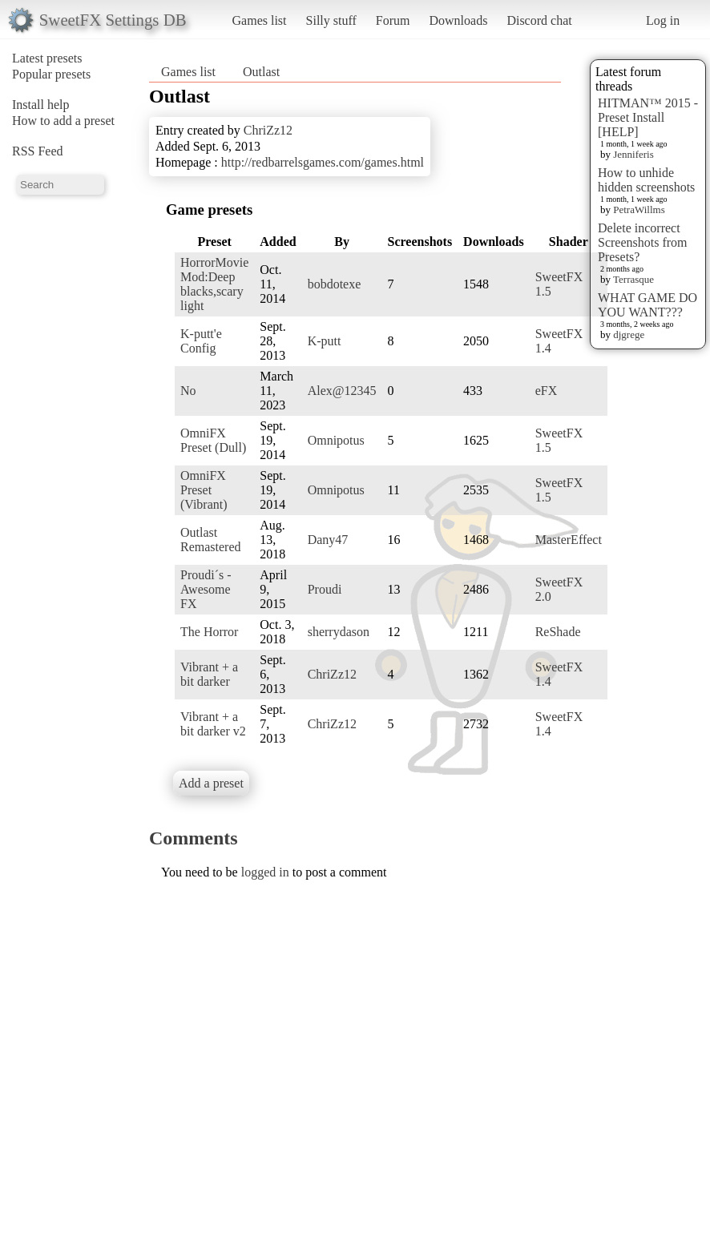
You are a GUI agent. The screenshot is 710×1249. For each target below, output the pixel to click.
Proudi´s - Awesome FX (206, 589)
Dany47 (328, 539)
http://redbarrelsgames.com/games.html (322, 162)
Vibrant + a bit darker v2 (213, 724)
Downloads (458, 20)
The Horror (209, 632)
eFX (546, 390)
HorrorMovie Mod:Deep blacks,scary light (214, 284)
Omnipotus (336, 440)
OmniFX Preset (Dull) (213, 440)
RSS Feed (37, 151)
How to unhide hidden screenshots (646, 180)
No (188, 390)
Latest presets (47, 58)
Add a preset (211, 783)
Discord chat (538, 20)
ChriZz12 (268, 130)
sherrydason (338, 632)
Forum (393, 20)
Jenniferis (633, 154)
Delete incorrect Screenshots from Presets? (643, 242)
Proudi (325, 589)
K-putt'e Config (201, 341)
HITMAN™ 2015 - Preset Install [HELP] (648, 117)
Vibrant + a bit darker (209, 674)
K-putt (324, 341)
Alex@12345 (342, 390)
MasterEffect (568, 539)
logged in (265, 872)
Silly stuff (331, 20)
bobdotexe (334, 284)
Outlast (261, 72)
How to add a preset (63, 120)
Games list (259, 20)
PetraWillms (638, 209)
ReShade (558, 632)
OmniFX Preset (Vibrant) (204, 490)
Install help (41, 104)
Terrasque (633, 279)
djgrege (628, 334)
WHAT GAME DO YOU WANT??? (647, 305)
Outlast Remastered (210, 540)
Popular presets (51, 74)
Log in (663, 20)
